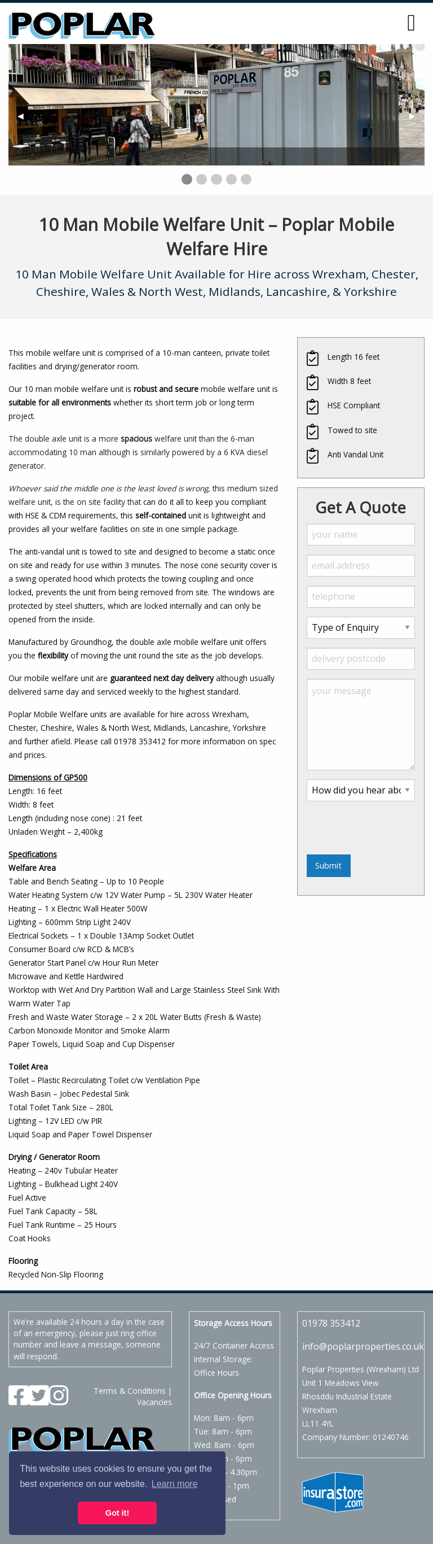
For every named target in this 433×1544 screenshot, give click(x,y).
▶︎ (417, 115)
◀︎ (25, 115)
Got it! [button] (117, 1512)
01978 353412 (331, 1323)
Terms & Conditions (130, 1390)
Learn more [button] (175, 1484)
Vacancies (154, 1402)
